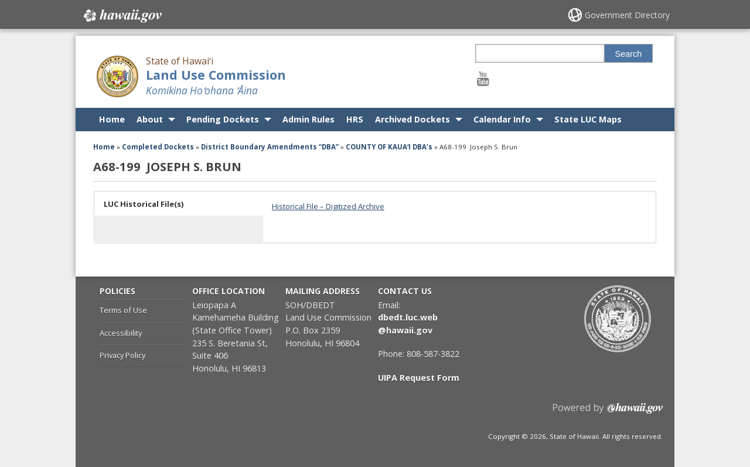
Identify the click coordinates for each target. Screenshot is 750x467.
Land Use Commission (216, 75)
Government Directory (627, 15)
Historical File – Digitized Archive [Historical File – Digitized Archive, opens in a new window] (328, 206)
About (150, 119)
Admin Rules (308, 119)
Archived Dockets (412, 119)
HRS (354, 119)
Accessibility (121, 333)
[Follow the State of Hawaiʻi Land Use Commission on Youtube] (483, 78)
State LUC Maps (588, 119)
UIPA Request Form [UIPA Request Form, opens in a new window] (418, 377)
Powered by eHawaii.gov (608, 412)
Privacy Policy (122, 355)
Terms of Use (123, 310)
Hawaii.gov (121, 16)
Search (628, 54)
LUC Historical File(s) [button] (143, 204)
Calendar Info (502, 119)
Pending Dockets (222, 119)
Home (112, 119)
